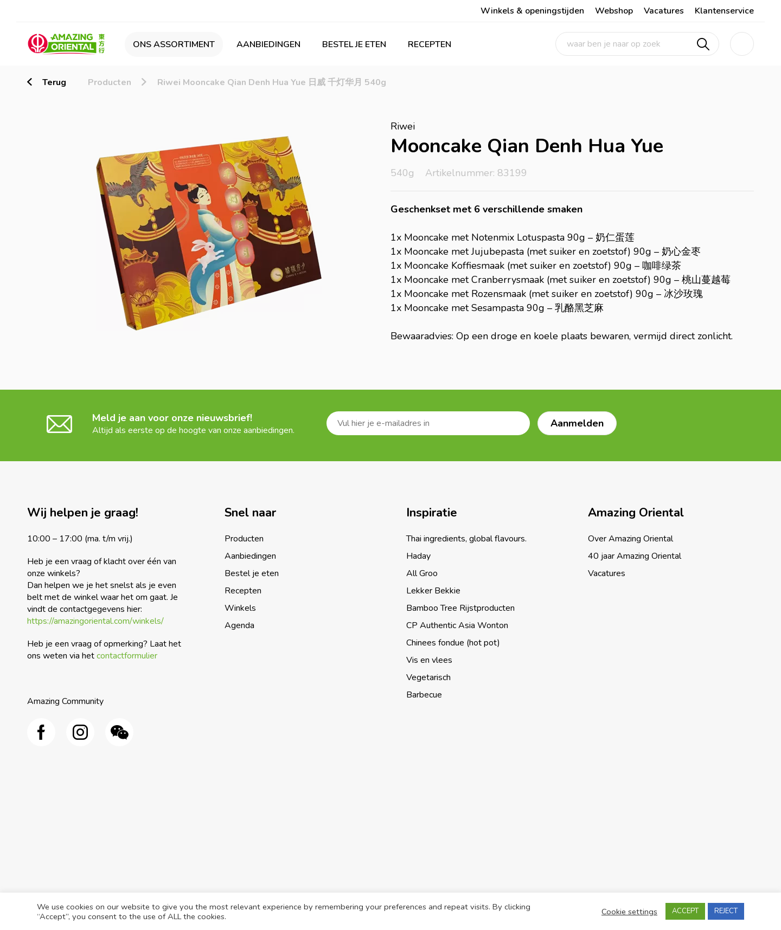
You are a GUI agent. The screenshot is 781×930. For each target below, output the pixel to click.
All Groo (422, 573)
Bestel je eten (354, 44)
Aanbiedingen (268, 44)
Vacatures (664, 11)
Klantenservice (724, 11)
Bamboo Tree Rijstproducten (460, 608)
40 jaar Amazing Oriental (634, 556)
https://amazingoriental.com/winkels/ (95, 621)
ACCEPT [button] (685, 911)
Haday (418, 556)
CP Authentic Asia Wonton (457, 625)
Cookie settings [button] (629, 911)
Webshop (614, 11)
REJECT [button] (726, 911)
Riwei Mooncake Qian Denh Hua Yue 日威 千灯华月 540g (271, 82)
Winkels (240, 608)
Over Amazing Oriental (630, 539)
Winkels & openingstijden (532, 11)
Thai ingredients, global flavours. (466, 539)
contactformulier (127, 656)
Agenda (239, 625)
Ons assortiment (174, 44)
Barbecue (424, 695)
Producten (109, 82)
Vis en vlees (429, 660)
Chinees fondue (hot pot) (453, 643)
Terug (54, 82)
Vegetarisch (428, 677)
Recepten (429, 44)
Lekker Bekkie (433, 591)
